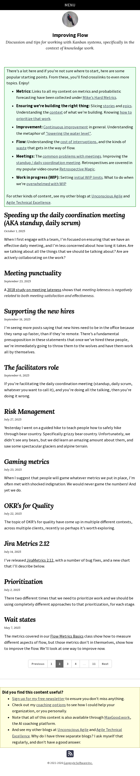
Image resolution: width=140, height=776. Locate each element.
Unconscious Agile (106, 192)
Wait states (20, 615)
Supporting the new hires (40, 307)
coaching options (51, 700)
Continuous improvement (65, 125)
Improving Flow (70, 35)
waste (21, 146)
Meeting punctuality (33, 269)
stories (109, 105)
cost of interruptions (78, 140)
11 (94, 659)
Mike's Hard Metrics (99, 97)
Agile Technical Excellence (28, 198)
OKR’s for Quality (29, 501)
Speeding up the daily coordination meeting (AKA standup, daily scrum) (65, 215)
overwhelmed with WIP (46, 180)
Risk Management (30, 407)
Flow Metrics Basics (67, 631)
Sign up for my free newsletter (38, 694)
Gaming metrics (27, 457)
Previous (37, 659)
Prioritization (23, 577)
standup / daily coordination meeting (48, 160)
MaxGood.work (117, 712)
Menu (70, 4)
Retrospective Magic (77, 166)
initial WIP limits (88, 174)
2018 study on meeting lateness (34, 285)
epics (127, 105)
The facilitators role (32, 363)
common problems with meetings (72, 154)
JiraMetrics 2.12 (40, 556)
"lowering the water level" (68, 131)
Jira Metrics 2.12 (27, 539)
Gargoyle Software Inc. (78, 757)
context (56, 111)
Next (105, 659)
